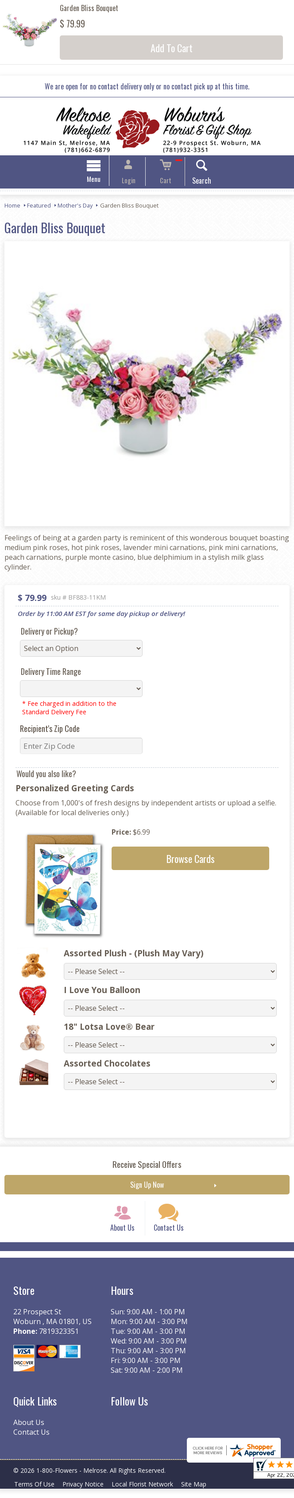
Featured (39, 207)
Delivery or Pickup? (49, 632)
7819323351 (59, 1340)
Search (193, 182)
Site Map (203, 1493)
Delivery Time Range (51, 672)
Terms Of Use (35, 1493)
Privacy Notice (87, 1493)
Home (12, 207)
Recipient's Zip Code (50, 730)
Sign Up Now (147, 1186)
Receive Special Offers (147, 1165)
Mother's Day (75, 207)
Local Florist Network (149, 1493)
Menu (102, 180)
